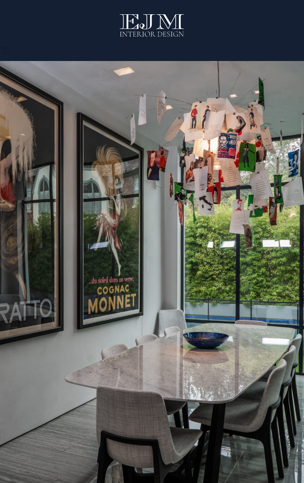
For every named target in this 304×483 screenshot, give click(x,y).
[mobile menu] (6, 49)
